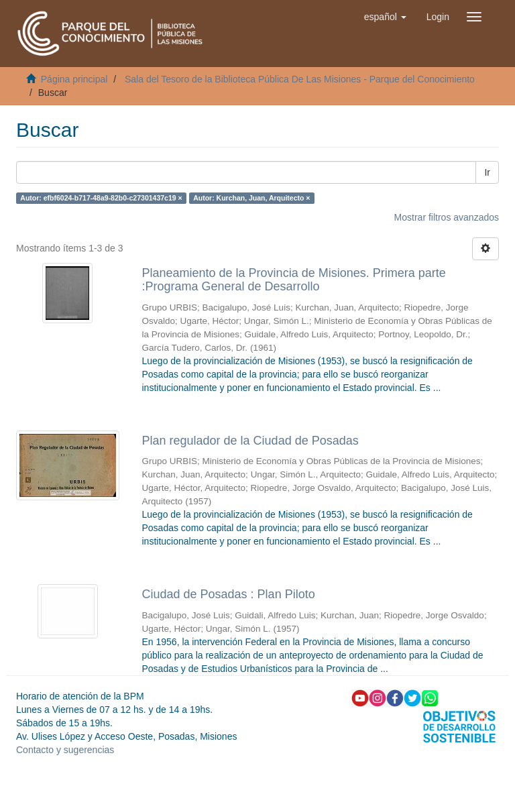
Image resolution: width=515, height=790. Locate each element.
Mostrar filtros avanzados (446, 217)
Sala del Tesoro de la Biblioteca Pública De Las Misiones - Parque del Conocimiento (300, 79)
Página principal (74, 79)
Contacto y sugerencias (65, 749)
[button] (385, 17)
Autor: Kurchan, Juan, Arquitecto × (251, 198)
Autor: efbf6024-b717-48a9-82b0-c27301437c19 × (101, 198)
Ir (487, 172)
